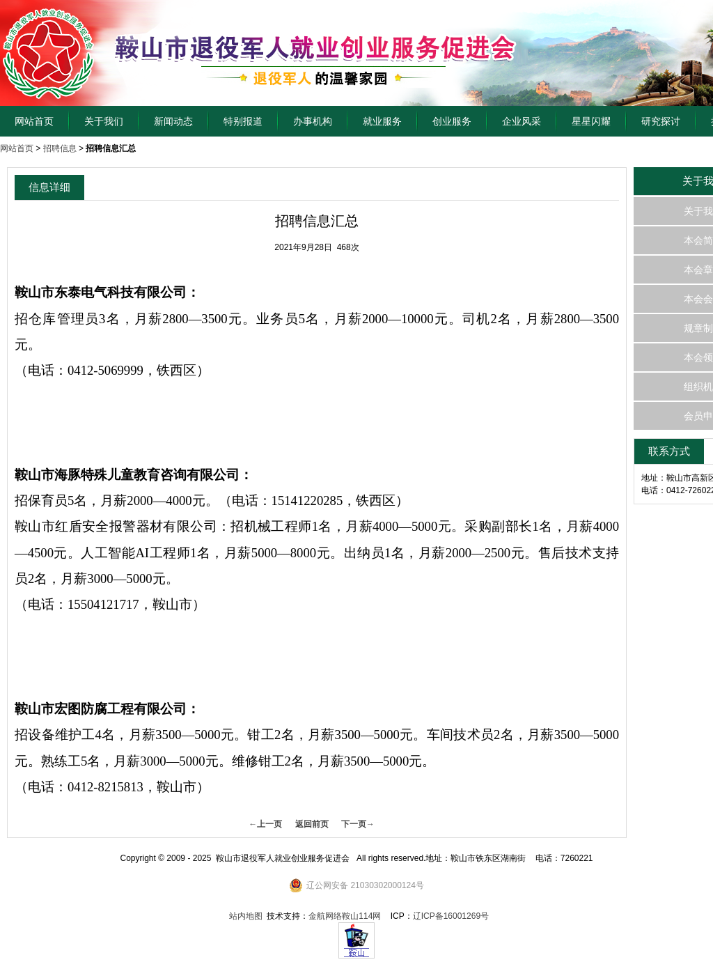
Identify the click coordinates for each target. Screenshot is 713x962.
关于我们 (103, 121)
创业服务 (451, 121)
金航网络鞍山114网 (344, 916)
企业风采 (521, 121)
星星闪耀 (591, 121)
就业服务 (382, 121)
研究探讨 (660, 121)
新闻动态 (173, 121)
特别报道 (243, 121)
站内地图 (246, 916)
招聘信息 (60, 148)
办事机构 (312, 121)
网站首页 (34, 121)
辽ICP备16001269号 (451, 916)
